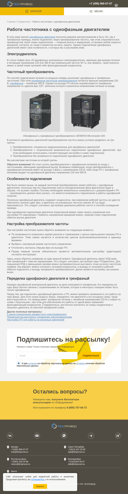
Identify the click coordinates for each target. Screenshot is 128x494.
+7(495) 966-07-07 (19, 449)
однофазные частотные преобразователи (54, 80)
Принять (40, 486)
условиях (81, 363)
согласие (32, 363)
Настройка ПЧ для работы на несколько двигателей (35, 319)
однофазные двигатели (42, 37)
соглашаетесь (38, 479)
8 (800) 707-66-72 (77, 407)
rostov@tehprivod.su (20, 464)
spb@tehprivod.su (76, 452)
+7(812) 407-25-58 (76, 449)
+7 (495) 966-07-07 (100, 3)
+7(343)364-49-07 (76, 461)
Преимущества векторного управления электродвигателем (39, 317)
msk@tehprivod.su (19, 452)
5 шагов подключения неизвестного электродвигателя (37, 314)
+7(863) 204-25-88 (19, 461)
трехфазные (16, 83)
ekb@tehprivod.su (76, 464)
